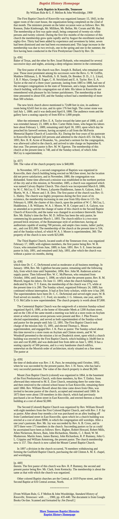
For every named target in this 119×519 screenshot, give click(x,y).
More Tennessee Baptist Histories (59, 511)
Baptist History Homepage (59, 514)
